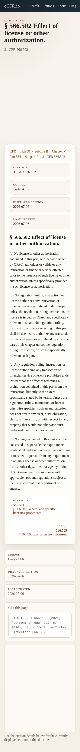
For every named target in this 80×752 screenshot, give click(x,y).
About (61, 6)
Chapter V (59, 151)
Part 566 (15, 156)
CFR (13, 151)
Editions (48, 6)
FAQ (72, 6)
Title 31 (25, 151)
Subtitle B (41, 151)
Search (34, 6)
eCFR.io (12, 5)
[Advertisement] (40, 102)
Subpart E (32, 156)
